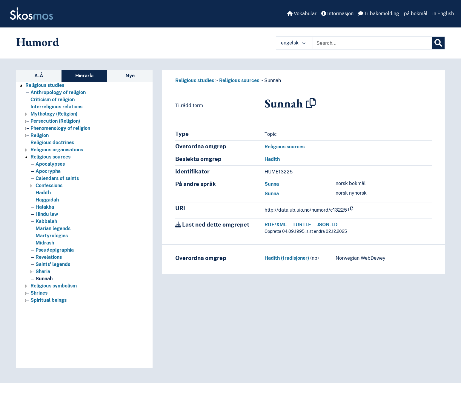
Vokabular (301, 13)
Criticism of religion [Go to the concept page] (52, 99)
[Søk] (438, 43)
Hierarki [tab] (84, 76)
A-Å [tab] (38, 76)
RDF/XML (276, 224)
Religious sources (239, 80)
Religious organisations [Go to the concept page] (56, 150)
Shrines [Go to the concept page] (38, 293)
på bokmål (416, 13)
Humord (37, 42)
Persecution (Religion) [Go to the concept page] (55, 121)
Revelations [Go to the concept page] (49, 257)
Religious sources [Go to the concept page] (50, 157)
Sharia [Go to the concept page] (43, 271)
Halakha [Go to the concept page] (45, 207)
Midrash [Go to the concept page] (45, 243)
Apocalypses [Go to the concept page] (50, 164)
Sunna (272, 184)
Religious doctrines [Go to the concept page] (52, 142)
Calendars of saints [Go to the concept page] (57, 178)
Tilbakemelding (378, 13)
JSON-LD (327, 224)
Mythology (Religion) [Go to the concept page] (53, 114)
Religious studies (194, 80)
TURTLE (302, 224)
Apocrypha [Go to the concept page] (48, 171)
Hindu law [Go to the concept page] (47, 214)
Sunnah (272, 80)
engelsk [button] (293, 43)
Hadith (272, 159)
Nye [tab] (130, 76)
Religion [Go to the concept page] (39, 135)
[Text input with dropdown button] (372, 43)
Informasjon (337, 13)
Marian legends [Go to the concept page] (53, 228)
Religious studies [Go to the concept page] (44, 85)
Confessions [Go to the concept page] (49, 185)
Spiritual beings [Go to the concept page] (48, 300)
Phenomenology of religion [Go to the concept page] (60, 128)
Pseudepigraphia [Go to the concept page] (55, 250)
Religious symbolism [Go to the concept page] (53, 286)
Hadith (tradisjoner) (287, 258)
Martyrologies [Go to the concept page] (52, 235)
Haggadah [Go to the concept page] (47, 200)
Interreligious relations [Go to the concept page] (56, 107)
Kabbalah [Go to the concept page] (46, 221)
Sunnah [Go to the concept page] (44, 278)
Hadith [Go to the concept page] (43, 193)
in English (443, 13)
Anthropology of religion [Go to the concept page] (58, 92)
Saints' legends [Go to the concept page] (53, 264)
